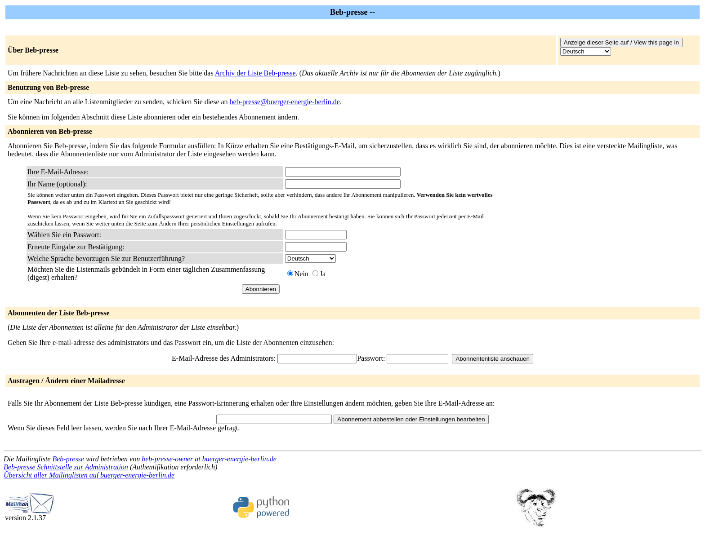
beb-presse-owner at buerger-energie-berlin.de (209, 459)
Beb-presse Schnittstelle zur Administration (66, 467)
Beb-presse (68, 459)
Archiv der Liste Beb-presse (255, 73)
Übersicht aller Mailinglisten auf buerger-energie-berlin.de (89, 475)
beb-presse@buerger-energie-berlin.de (285, 102)
